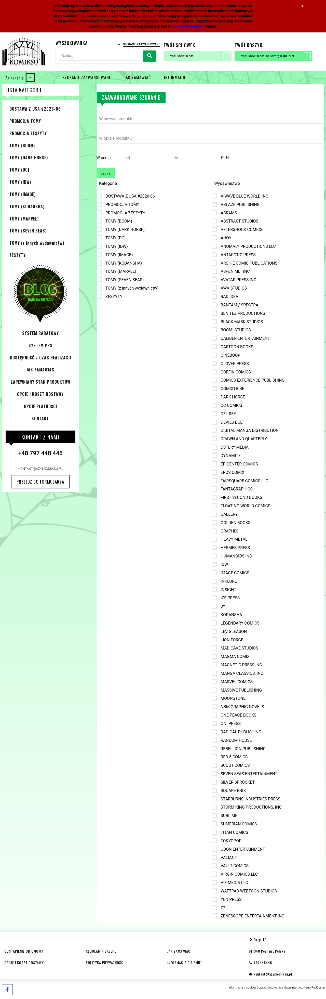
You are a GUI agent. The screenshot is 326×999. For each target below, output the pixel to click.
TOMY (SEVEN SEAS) (28, 231)
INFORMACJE (175, 77)
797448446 (260, 962)
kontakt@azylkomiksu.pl (40, 469)
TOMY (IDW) (20, 182)
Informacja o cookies (242, 987)
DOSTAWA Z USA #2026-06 (35, 109)
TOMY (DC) (19, 170)
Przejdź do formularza (40, 481)
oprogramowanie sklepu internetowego (285, 987)
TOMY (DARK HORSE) (28, 157)
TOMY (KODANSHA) (27, 206)
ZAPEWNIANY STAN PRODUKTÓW (40, 382)
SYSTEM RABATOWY (40, 333)
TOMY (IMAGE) (22, 194)
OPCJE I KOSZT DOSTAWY (40, 394)
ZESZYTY (17, 255)
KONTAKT (40, 419)
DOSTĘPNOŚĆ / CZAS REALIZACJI (40, 358)
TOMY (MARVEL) (24, 219)
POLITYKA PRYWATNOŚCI (105, 962)
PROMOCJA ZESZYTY (28, 133)
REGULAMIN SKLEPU (101, 951)
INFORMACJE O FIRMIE (184, 962)
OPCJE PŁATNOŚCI (40, 406)
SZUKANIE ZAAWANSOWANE (86, 77)
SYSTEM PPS (40, 345)
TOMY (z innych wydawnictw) (36, 243)
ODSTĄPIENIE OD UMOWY (23, 951)
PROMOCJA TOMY (25, 121)
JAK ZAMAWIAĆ (137, 77)
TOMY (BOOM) (22, 145)
